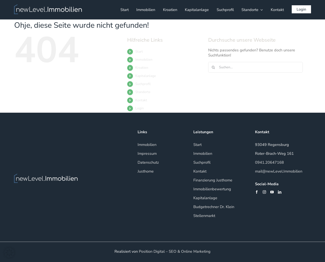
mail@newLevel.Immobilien (278, 171)
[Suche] (213, 67)
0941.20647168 (269, 162)
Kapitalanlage (145, 76)
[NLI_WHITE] (48, 6)
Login (139, 108)
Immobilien (143, 59)
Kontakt (141, 100)
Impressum (147, 153)
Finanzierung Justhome (212, 180)
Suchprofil (143, 84)
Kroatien (141, 67)
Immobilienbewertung (212, 189)
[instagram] (264, 192)
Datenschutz (148, 162)
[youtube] (272, 192)
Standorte (143, 92)
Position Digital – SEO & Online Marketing (175, 251)
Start (139, 51)
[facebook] (256, 192)
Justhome (146, 171)
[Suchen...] (255, 67)
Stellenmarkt (204, 215)
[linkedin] (279, 192)
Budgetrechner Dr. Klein (213, 206)
